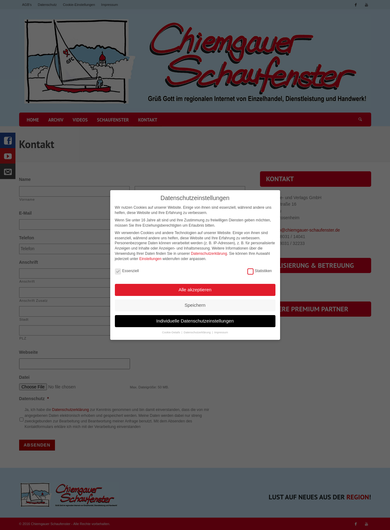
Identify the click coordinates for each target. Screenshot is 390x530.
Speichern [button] (195, 304)
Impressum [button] (221, 331)
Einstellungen (150, 257)
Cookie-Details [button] (171, 331)
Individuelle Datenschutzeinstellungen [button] (195, 319)
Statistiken (259, 269)
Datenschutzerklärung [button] (198, 331)
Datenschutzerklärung (209, 252)
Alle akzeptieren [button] (195, 288)
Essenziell (127, 269)
